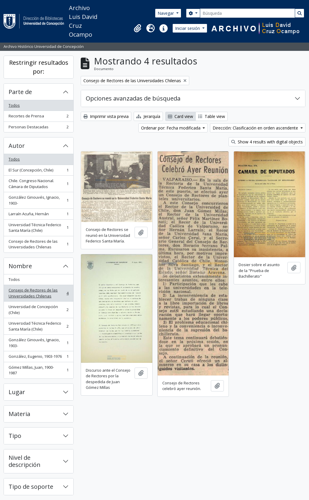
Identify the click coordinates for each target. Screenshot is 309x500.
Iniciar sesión (188, 28)
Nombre (20, 266)
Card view (180, 116)
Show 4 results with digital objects (267, 142)
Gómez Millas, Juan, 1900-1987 (38, 370)
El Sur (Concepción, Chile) (38, 171)
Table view (211, 116)
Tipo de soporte (31, 487)
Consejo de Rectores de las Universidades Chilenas (38, 244)
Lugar (17, 392)
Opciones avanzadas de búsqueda (133, 98)
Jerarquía (148, 116)
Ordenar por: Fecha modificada (171, 128)
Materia (19, 414)
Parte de (20, 92)
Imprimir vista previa (106, 116)
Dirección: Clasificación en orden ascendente (256, 128)
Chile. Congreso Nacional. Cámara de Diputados (38, 183)
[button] (137, 28)
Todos (14, 105)
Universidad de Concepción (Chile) (38, 309)
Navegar (166, 13)
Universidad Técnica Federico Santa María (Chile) (38, 227)
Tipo (15, 436)
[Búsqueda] (247, 13)
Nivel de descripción (25, 461)
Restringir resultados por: (38, 67)
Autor (17, 146)
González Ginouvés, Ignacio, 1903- (38, 200)
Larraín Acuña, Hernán (38, 215)
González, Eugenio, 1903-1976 (38, 358)
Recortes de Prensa (38, 117)
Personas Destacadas (38, 128)
